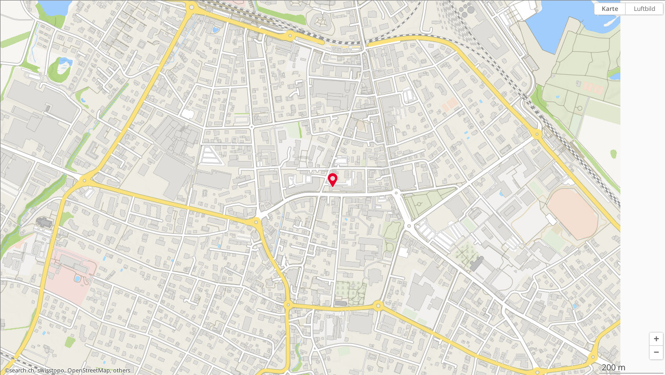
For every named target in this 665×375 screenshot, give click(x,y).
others (121, 370)
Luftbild (644, 8)
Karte (610, 8)
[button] (656, 339)
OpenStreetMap (88, 370)
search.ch (21, 370)
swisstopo (50, 370)
